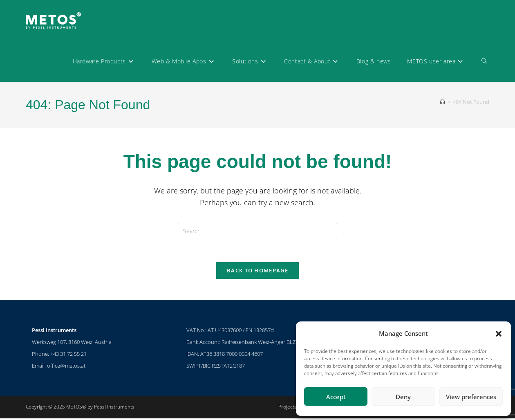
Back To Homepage (257, 272)
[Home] (442, 102)
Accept (336, 397)
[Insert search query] (257, 231)
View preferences (471, 397)
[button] (499, 334)
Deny (403, 397)
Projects (287, 408)
